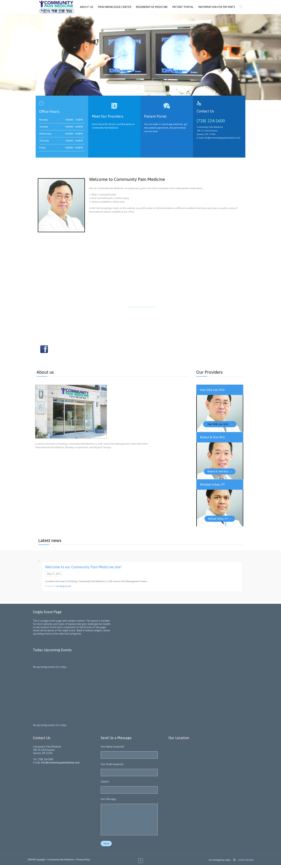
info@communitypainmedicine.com (60, 762)
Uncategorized (63, 586)
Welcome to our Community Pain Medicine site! (83, 567)
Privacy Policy (83, 859)
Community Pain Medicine (60, 859)
